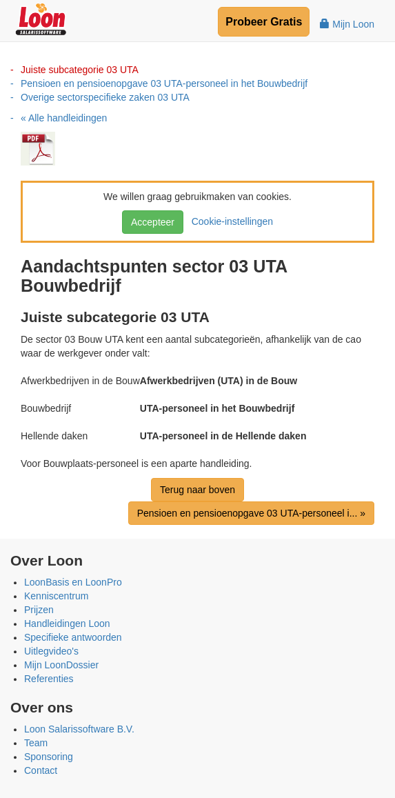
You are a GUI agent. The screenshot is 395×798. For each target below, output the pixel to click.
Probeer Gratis (263, 22)
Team (36, 742)
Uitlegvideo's (51, 651)
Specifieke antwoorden (73, 637)
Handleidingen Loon (67, 623)
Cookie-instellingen (229, 221)
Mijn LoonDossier (61, 664)
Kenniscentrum (56, 595)
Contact (40, 770)
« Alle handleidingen (64, 117)
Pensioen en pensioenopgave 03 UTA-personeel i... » (251, 513)
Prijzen (39, 609)
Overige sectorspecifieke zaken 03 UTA (105, 97)
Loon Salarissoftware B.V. (79, 729)
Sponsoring (48, 756)
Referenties (49, 678)
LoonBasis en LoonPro (73, 582)
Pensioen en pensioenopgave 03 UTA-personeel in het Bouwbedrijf (164, 83)
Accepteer (152, 222)
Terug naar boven (197, 489)
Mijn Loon (347, 24)
